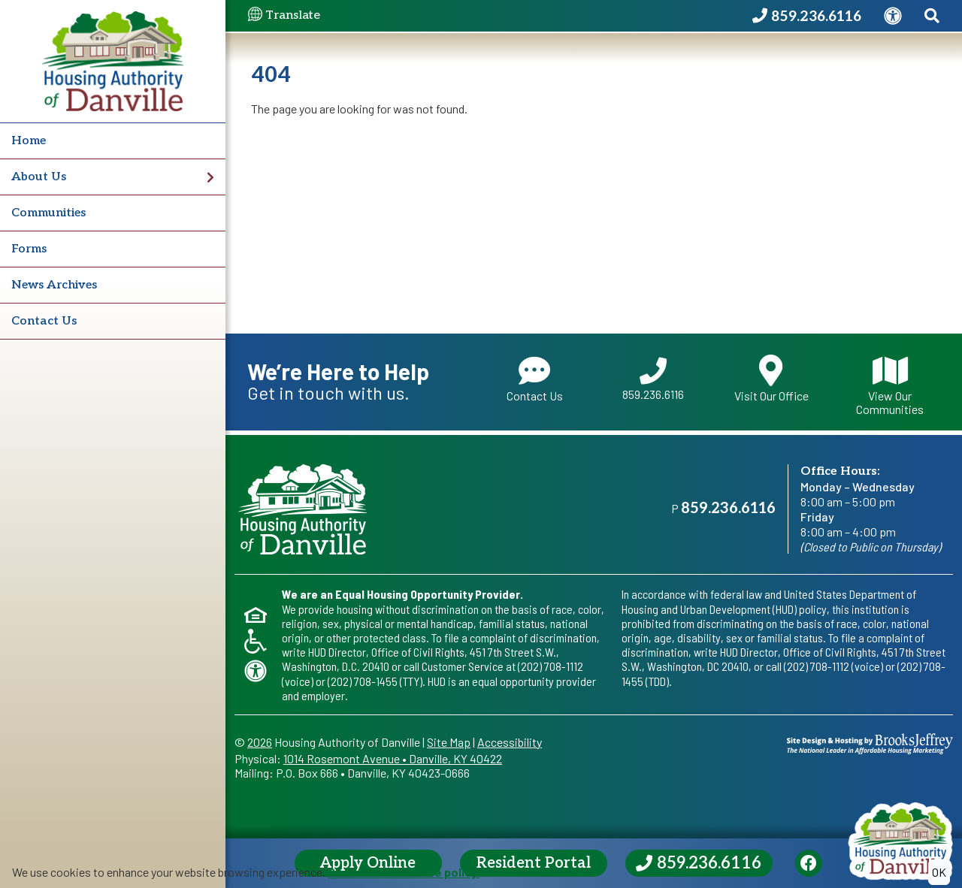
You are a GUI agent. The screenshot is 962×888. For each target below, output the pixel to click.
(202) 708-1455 (363, 681)
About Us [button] (112, 177)
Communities (48, 213)
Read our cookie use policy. (403, 872)
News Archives (54, 285)
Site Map (448, 742)
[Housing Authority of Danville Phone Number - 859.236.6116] (806, 16)
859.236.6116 (653, 379)
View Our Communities (890, 385)
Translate (284, 16)
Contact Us (44, 321)
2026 (259, 742)
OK (939, 872)
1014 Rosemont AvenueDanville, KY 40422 (392, 758)
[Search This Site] (931, 16)
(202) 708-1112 (550, 666)
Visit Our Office (771, 379)
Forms (29, 249)
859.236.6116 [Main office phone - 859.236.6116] (728, 509)
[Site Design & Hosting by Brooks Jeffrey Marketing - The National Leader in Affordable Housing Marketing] (870, 742)
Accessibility (509, 742)
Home (28, 141)
